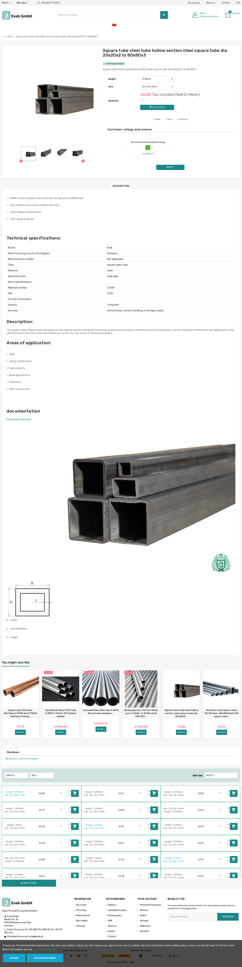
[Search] (112, 15)
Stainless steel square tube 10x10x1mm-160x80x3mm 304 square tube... (221, 713)
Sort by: (198, 775)
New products (83, 915)
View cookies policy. (44, 949)
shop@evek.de (36, 936)
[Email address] (192, 917)
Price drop (81, 910)
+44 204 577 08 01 (49, 3)
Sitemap (80, 926)
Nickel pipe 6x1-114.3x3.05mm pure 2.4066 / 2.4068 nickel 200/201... (141, 713)
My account (194, 3)
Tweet (168, 119)
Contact (225, 3)
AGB (110, 920)
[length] (157, 79)
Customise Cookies (45, 958)
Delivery (112, 905)
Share (156, 119)
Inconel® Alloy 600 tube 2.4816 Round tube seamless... (101, 712)
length (112, 79)
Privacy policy (115, 915)
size (110, 86)
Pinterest (182, 119)
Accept (14, 958)
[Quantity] (157, 101)
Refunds (144, 920)
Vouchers (144, 931)
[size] (157, 86)
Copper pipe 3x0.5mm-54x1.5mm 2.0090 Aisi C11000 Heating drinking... (20, 713)
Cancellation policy (117, 910)
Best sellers (82, 920)
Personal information (150, 905)
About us (112, 926)
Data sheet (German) (19, 419)
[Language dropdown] (23, 2)
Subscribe (228, 916)
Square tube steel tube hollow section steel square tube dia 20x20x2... (181, 713)
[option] (20, 704)
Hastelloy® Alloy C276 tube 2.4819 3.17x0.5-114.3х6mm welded (60, 713)
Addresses (145, 926)
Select (211, 775)
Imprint (111, 931)
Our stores (81, 905)
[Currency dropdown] (6, 2)
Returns (144, 910)
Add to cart (75, 793)
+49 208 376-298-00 (39, 929)
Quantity (113, 101)
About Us (210, 3)
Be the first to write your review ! (22, 758)
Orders (143, 915)
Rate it (170, 167)
